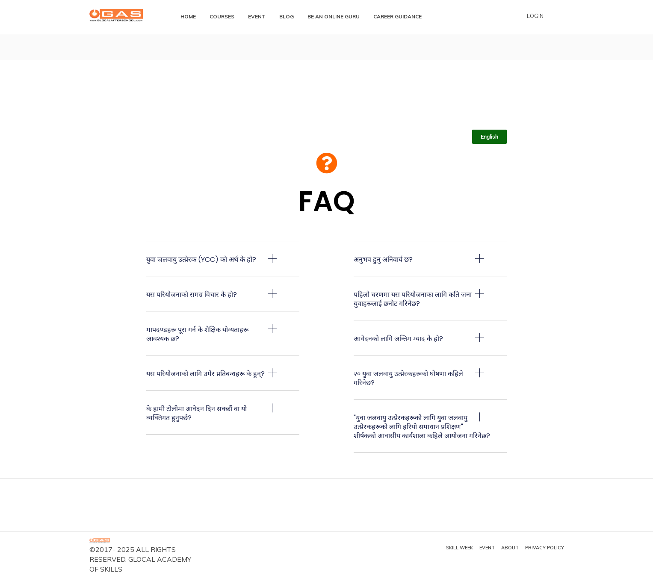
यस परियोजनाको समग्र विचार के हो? (191, 294)
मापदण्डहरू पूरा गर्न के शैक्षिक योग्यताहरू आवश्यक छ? (197, 334)
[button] (223, 265)
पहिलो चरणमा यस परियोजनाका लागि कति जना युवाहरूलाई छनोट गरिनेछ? (413, 299)
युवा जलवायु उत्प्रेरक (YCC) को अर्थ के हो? (201, 259)
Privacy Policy (544, 548)
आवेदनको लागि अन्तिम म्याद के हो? (398, 339)
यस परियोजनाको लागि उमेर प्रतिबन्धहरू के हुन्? (205, 374)
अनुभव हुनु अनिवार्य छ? (383, 259)
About (510, 548)
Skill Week (459, 548)
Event (487, 548)
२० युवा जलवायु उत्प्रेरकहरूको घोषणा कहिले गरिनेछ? (408, 378)
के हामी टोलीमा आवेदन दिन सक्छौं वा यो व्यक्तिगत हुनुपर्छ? (196, 413)
